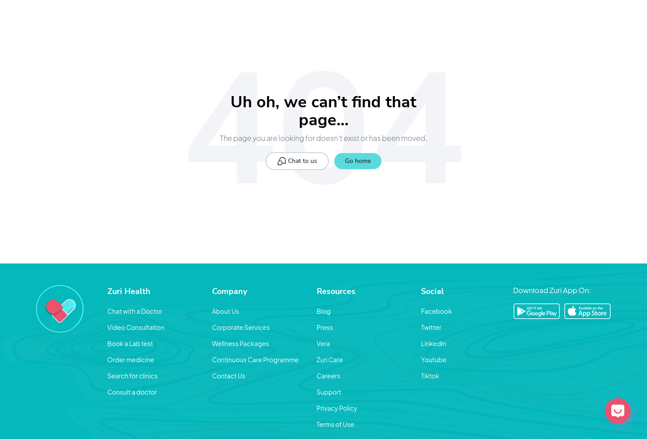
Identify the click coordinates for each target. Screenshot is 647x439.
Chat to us (297, 161)
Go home (358, 161)
